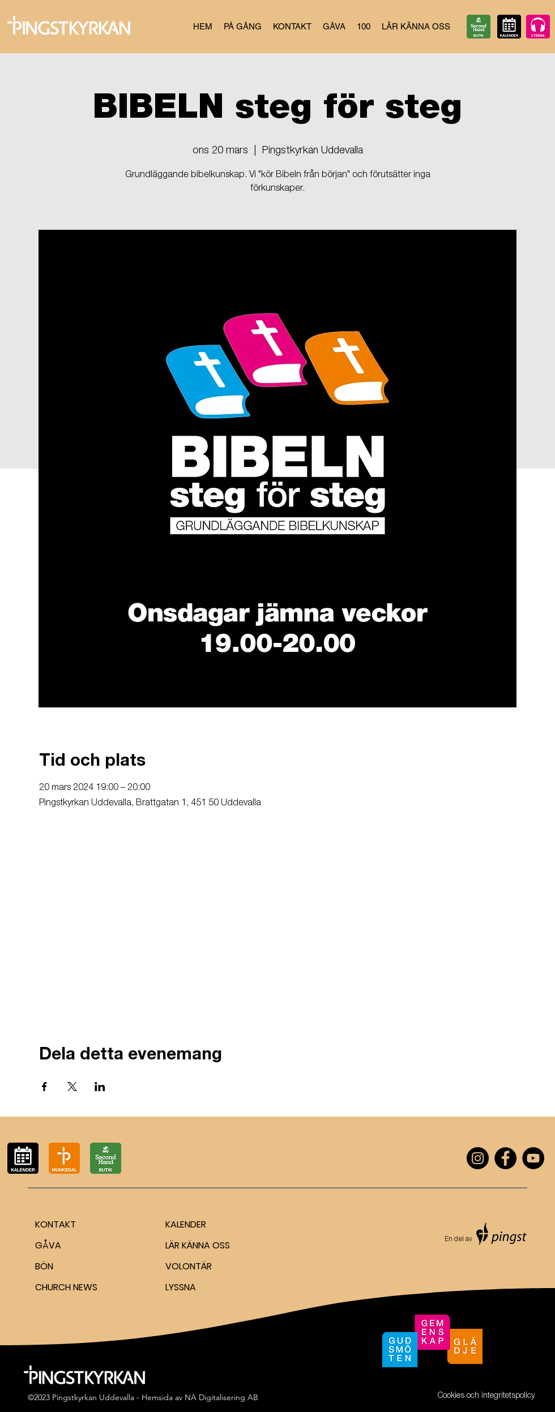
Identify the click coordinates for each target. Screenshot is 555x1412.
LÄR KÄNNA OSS (197, 1245)
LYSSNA (180, 1287)
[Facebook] (505, 1158)
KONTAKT (55, 1224)
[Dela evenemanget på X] (72, 1086)
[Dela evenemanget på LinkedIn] (100, 1086)
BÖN (44, 1266)
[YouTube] (533, 1158)
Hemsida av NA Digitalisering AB (200, 1397)
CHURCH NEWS (66, 1287)
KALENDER (185, 1224)
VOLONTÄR (188, 1266)
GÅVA (48, 1245)
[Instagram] (478, 1158)
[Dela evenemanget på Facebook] (44, 1086)
